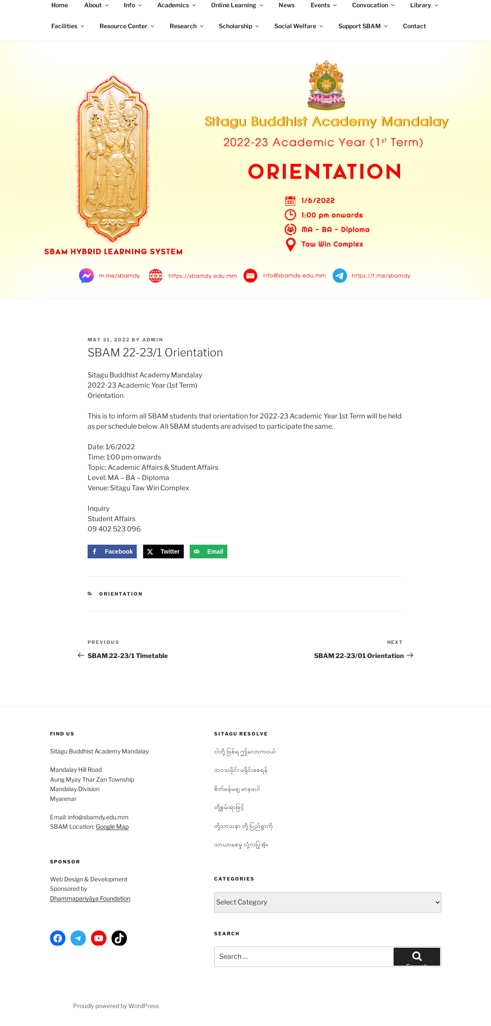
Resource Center (128, 26)
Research (187, 26)
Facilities (68, 26)
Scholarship (239, 26)
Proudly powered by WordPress (116, 1005)
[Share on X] (163, 551)
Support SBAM (363, 26)
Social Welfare (299, 26)
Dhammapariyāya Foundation (90, 898)
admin (153, 340)
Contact (414, 26)
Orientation (121, 594)
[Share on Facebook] (112, 551)
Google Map (112, 826)
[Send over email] (208, 551)
